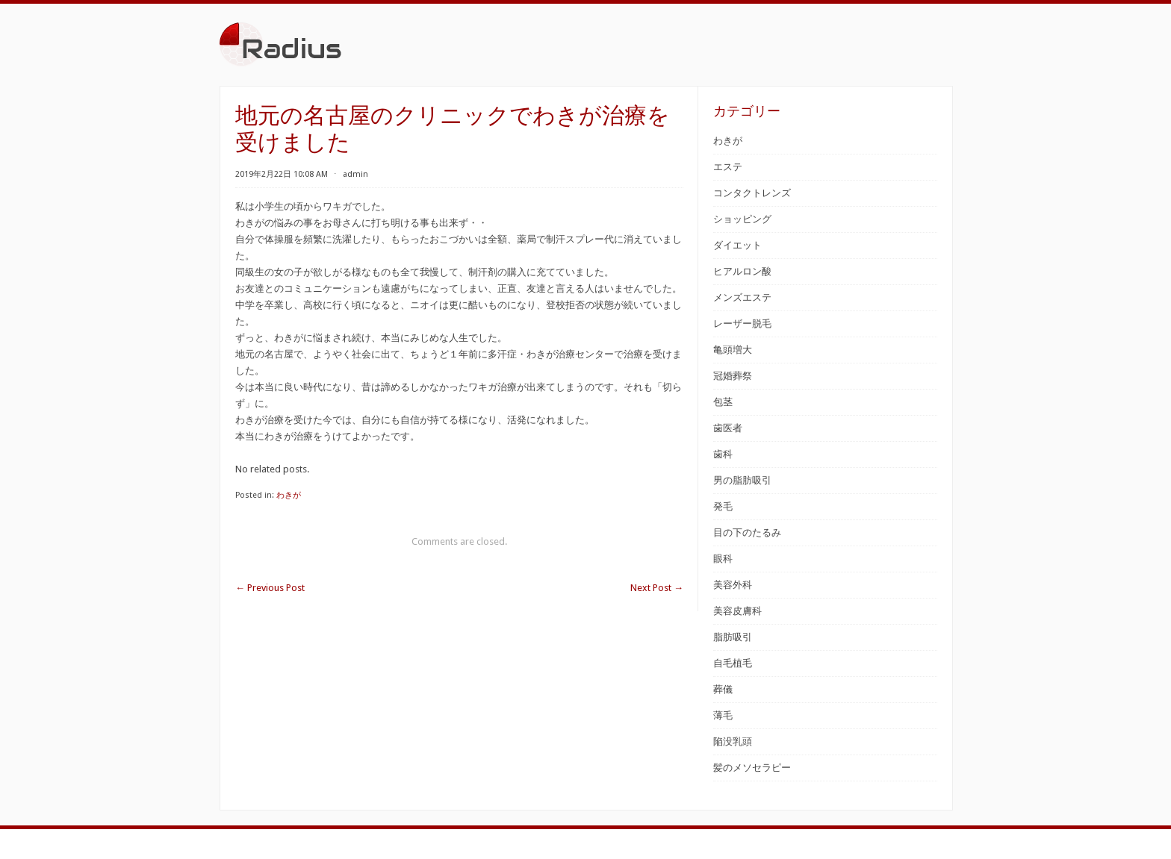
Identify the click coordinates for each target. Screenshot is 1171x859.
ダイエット (737, 245)
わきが (288, 495)
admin (355, 174)
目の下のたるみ (747, 532)
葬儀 (723, 689)
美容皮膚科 (737, 610)
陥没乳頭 (732, 741)
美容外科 (732, 584)
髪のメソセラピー (752, 767)
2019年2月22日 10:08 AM (281, 174)
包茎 (723, 401)
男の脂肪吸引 (742, 480)
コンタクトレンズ (752, 193)
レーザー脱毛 (742, 323)
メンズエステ (742, 297)
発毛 (723, 506)
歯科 (723, 454)
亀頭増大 (732, 349)
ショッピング (742, 219)
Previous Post (270, 587)
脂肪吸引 (732, 637)
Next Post (656, 587)
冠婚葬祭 (732, 375)
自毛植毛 (732, 663)
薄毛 (723, 715)
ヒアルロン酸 (742, 271)
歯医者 (727, 428)
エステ (727, 166)
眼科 (723, 558)
